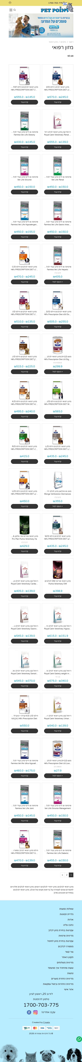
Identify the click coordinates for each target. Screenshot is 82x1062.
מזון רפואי (53, 42)
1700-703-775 (41, 1005)
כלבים (63, 42)
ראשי (71, 42)
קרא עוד (57, 102)
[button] (70, 56)
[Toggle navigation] (11, 10)
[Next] (62, 875)
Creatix (46, 1022)
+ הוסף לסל (57, 282)
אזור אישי (68, 989)
